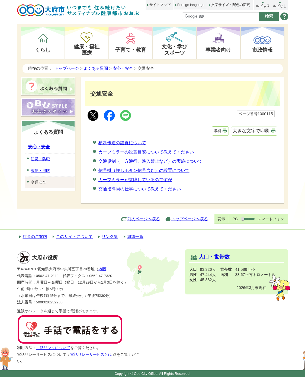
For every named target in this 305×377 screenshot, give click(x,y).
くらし (42, 50)
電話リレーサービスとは (93, 355)
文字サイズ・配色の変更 (230, 5)
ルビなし (280, 6)
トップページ (66, 68)
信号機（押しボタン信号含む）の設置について (144, 170)
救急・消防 (40, 170)
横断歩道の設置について (122, 142)
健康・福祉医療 (86, 49)
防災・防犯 (40, 159)
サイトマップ (160, 5)
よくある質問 (96, 68)
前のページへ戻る (143, 218)
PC (235, 219)
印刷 (217, 130)
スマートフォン (271, 219)
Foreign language (190, 5)
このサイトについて (74, 236)
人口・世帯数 (214, 257)
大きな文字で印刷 (251, 130)
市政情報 (262, 50)
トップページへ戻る (189, 218)
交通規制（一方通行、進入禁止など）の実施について (150, 161)
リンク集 (110, 236)
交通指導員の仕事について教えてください (139, 189)
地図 (102, 269)
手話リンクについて (53, 348)
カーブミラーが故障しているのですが (135, 179)
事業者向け (218, 50)
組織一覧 (135, 236)
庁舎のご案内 (35, 236)
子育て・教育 (130, 50)
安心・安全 (123, 68)
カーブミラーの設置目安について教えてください (146, 152)
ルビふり (263, 6)
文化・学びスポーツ (174, 49)
